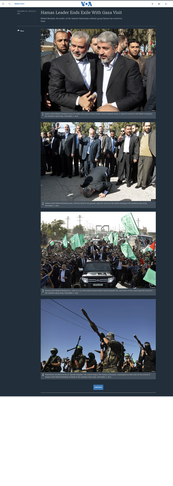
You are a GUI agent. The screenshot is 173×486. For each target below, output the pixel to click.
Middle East (20, 4)
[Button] (20, 31)
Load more (98, 387)
